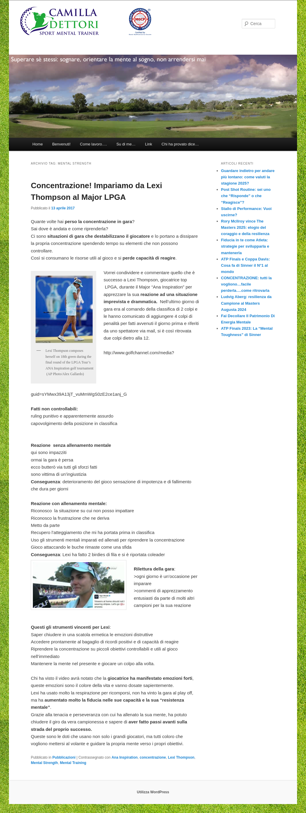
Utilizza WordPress (153, 792)
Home (37, 144)
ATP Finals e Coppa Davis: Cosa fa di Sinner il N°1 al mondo (245, 265)
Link (148, 144)
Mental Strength (44, 763)
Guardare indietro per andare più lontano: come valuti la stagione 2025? (248, 176)
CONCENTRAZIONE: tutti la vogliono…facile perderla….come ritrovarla (246, 284)
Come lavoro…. (93, 144)
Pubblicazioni (63, 757)
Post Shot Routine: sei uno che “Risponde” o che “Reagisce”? (246, 195)
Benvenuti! (61, 144)
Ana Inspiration (124, 757)
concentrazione (153, 757)
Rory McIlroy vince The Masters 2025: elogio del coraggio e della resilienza (245, 227)
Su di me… (125, 144)
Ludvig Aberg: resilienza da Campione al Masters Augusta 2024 (246, 303)
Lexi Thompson (181, 757)
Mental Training (73, 763)
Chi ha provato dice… (180, 144)
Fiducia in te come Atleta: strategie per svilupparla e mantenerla (245, 246)
